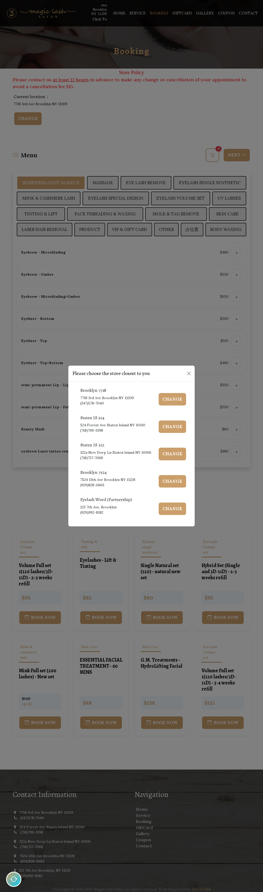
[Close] (189, 373)
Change (173, 399)
